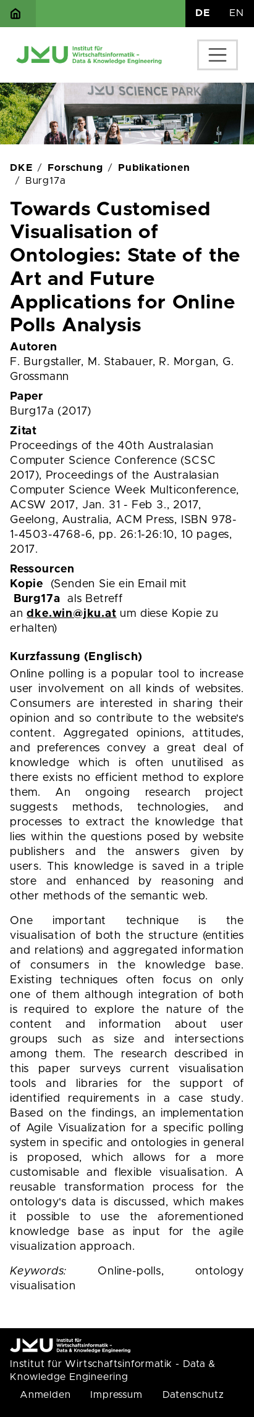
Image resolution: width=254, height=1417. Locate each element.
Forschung (75, 168)
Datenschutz (193, 1395)
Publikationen (154, 168)
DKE (21, 168)
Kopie (26, 584)
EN (236, 13)
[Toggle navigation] (217, 54)
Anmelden (45, 1395)
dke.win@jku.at (71, 613)
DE (202, 13)
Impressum (116, 1395)
